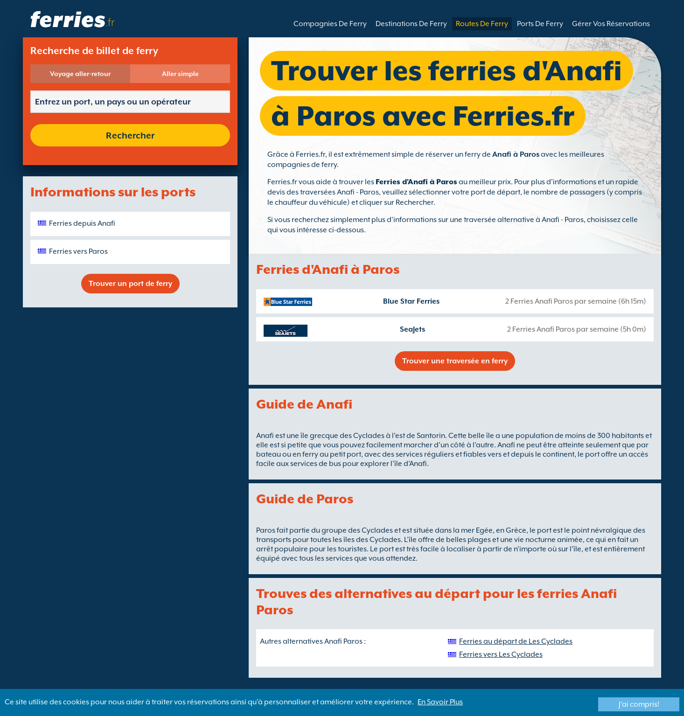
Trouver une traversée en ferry (455, 361)
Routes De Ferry (482, 24)
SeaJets (412, 329)
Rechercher (130, 135)
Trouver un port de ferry (130, 283)
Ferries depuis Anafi (82, 223)
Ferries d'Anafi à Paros (416, 182)
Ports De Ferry (540, 24)
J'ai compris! (639, 704)
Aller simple (180, 73)
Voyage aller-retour (80, 73)
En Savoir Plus (440, 702)
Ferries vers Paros (78, 251)
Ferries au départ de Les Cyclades (515, 641)
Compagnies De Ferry (330, 24)
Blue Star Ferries (411, 301)
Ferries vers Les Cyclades (501, 654)
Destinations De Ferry (411, 24)
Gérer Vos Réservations (611, 24)
